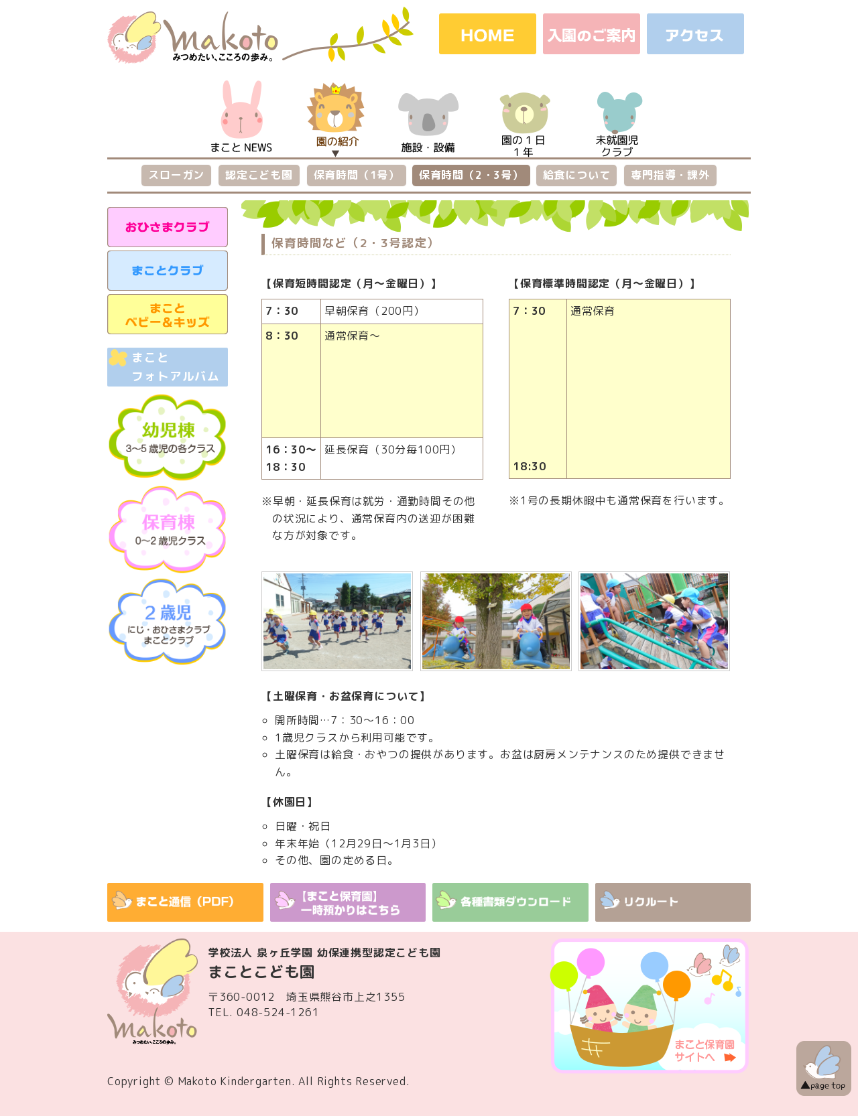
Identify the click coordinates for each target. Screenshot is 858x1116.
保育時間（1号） (357, 174)
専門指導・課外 (670, 174)
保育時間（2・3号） (471, 174)
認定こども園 (259, 174)
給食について (577, 174)
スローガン (176, 174)
